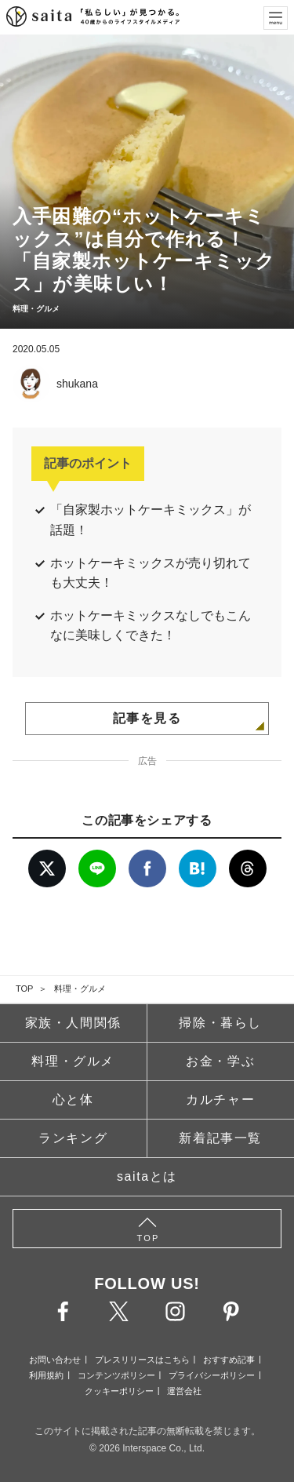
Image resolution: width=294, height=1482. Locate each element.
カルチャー (220, 1099)
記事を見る (147, 718)
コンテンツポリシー (116, 1375)
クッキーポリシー (119, 1391)
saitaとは (147, 1176)
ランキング (72, 1138)
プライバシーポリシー (212, 1375)
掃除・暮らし (220, 1022)
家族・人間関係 (73, 1022)
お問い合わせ (55, 1359)
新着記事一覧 (220, 1138)
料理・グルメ (80, 988)
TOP (24, 988)
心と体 (73, 1099)
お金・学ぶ (220, 1061)
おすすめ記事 (229, 1359)
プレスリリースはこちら (142, 1359)
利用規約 (46, 1375)
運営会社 (184, 1391)
